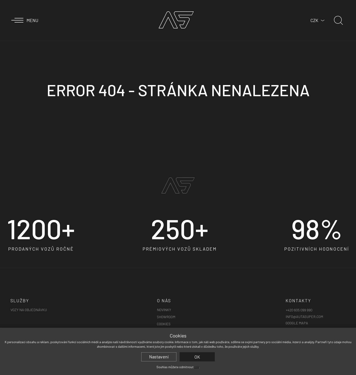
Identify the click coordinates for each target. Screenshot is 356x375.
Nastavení (159, 356)
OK (197, 357)
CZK (314, 20)
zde (196, 367)
